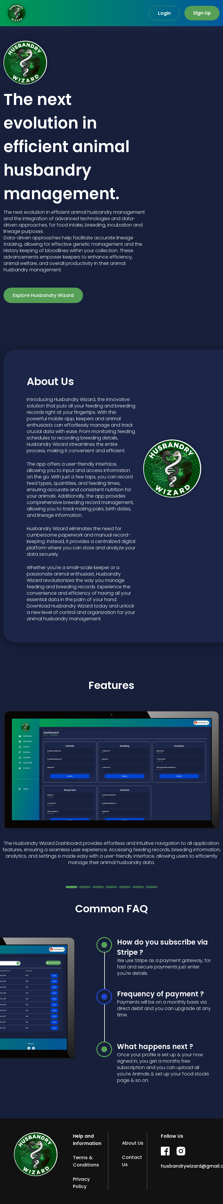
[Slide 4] (111, 887)
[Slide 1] (71, 887)
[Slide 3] (98, 887)
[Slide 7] (151, 887)
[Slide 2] (85, 887)
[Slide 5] (125, 887)
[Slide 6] (138, 887)
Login (164, 13)
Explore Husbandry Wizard (43, 295)
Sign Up (202, 13)
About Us (132, 1143)
